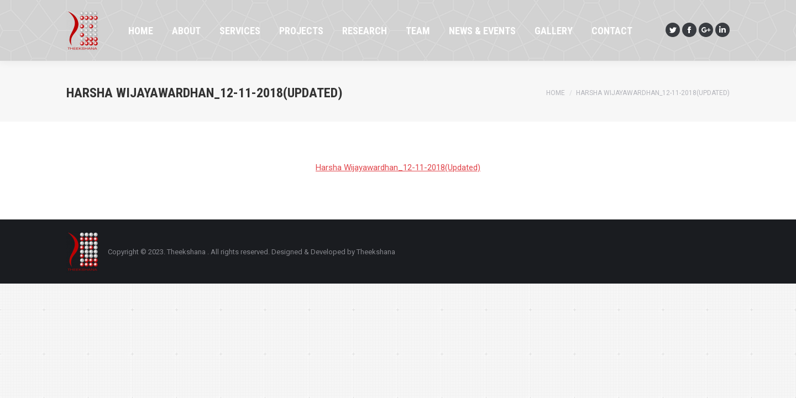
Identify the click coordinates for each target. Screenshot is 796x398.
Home (555, 93)
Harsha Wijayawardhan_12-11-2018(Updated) (398, 167)
